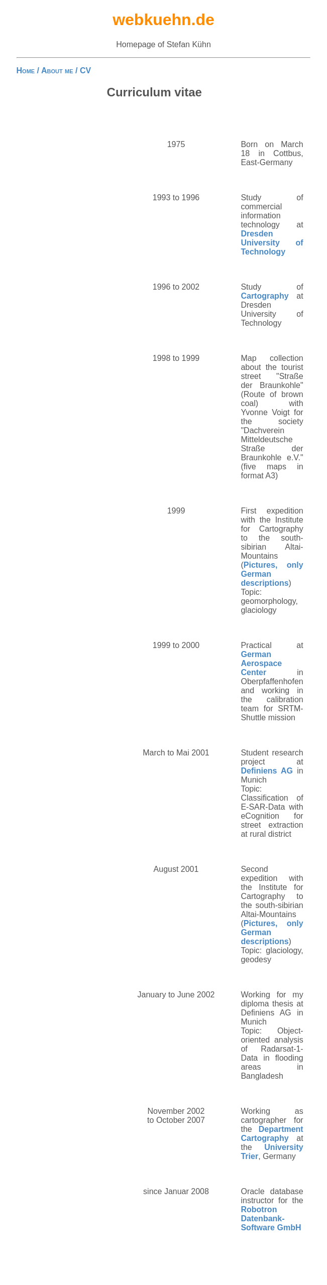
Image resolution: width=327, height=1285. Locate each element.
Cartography (264, 296)
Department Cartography (272, 1133)
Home (26, 70)
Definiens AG (267, 770)
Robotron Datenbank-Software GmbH (271, 1218)
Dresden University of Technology (272, 242)
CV (85, 70)
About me (57, 70)
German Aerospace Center (261, 663)
